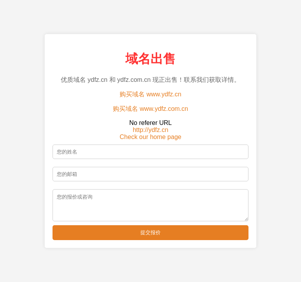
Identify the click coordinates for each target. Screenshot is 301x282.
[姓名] (150, 149)
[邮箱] (150, 171)
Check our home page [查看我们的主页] (150, 134)
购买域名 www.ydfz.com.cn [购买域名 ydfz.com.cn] (150, 106)
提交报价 (150, 235)
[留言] (150, 205)
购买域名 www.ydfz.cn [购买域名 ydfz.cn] (150, 92)
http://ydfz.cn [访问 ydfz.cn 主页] (151, 127)
